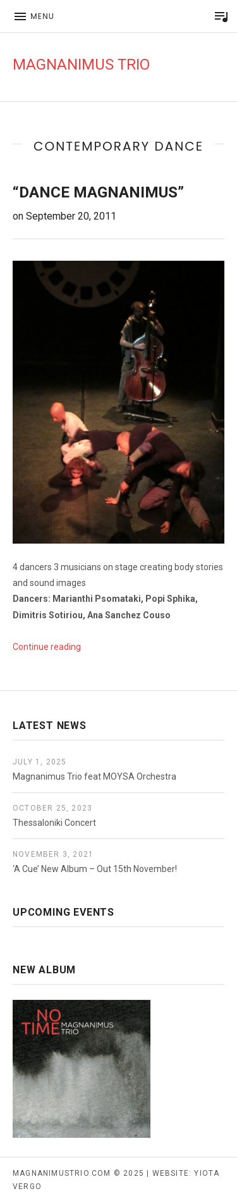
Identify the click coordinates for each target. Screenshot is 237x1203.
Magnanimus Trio (81, 64)
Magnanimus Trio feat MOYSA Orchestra (94, 776)
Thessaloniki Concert (54, 823)
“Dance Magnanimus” (98, 192)
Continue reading (47, 647)
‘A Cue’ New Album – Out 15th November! (95, 869)
